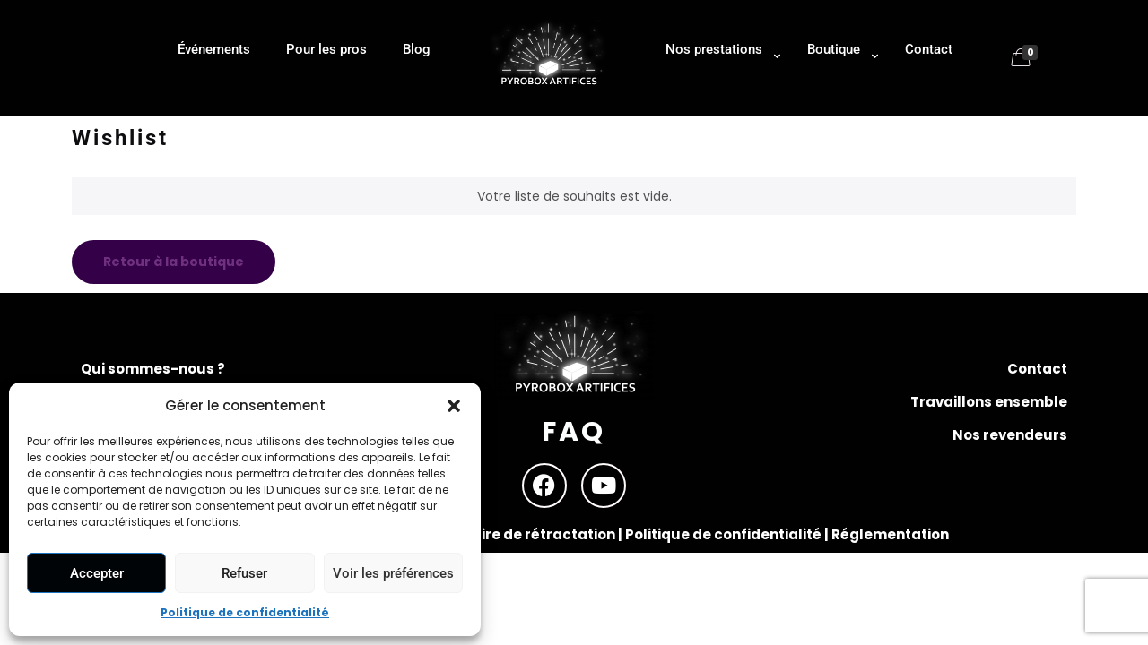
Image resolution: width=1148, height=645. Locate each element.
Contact (1037, 368)
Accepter (97, 573)
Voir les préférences (393, 573)
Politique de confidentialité (245, 612)
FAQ (573, 432)
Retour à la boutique (173, 262)
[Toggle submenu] (718, 107)
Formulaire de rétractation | (522, 534)
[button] (454, 406)
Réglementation (890, 534)
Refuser (244, 573)
